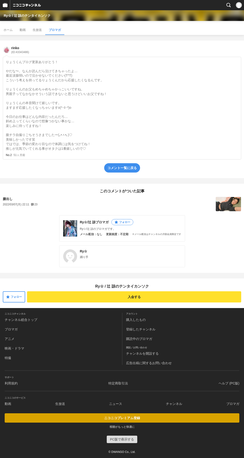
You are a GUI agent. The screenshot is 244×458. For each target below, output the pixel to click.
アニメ (9, 339)
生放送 (37, 30)
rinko (20, 50)
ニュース (115, 404)
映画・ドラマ (14, 348)
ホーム (8, 30)
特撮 (8, 358)
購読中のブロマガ (139, 339)
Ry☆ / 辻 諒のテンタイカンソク (27, 15)
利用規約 (11, 383)
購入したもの (136, 320)
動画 (23, 30)
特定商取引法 (118, 383)
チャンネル (174, 404)
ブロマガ (55, 30)
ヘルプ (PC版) (229, 383)
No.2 (9, 155)
